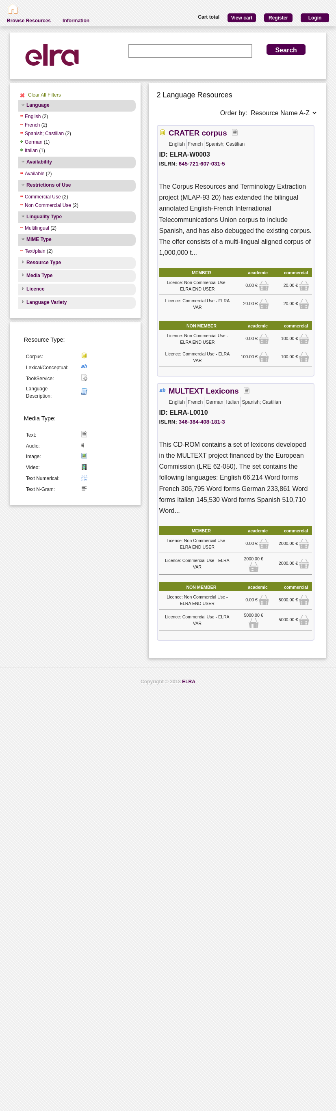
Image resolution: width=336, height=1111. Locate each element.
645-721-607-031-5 (202, 164)
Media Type (39, 275)
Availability (39, 162)
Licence (35, 289)
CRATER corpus (198, 133)
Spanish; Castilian (44, 133)
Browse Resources (29, 21)
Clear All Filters (44, 95)
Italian (31, 150)
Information (76, 21)
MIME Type (39, 239)
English (33, 116)
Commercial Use (43, 197)
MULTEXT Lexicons (204, 391)
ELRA (188, 682)
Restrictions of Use (48, 185)
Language (38, 105)
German (33, 142)
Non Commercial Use (48, 205)
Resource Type (43, 262)
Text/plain (35, 251)
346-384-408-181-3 (202, 422)
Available (34, 174)
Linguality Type (44, 217)
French (32, 125)
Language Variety (46, 302)
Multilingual (37, 228)
